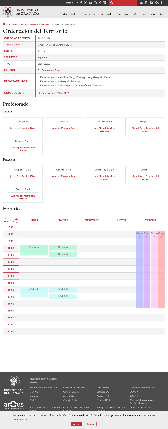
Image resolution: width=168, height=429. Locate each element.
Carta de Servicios (71, 391)
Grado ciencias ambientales (37, 24)
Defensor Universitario (74, 387)
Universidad (67, 14)
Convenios (35, 396)
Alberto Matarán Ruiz (63, 127)
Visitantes (140, 14)
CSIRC (33, 400)
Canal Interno (103, 387)
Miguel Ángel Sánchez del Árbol (145, 129)
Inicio (4, 24)
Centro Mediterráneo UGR (143, 387)
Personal (106, 14)
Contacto (157, 14)
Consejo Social (70, 400)
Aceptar (76, 424)
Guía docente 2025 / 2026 (55, 93)
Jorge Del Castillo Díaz (22, 127)
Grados (22, 24)
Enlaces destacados (43, 379)
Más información (21, 419)
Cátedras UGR (103, 391)
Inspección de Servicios (141, 407)
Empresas (122, 14)
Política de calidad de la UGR (43, 387)
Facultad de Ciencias (53, 70)
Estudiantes (88, 14)
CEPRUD (34, 391)
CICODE (134, 396)
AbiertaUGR (69, 396)
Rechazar (90, 424)
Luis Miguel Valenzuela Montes (23, 149)
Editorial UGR (103, 400)
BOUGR (134, 391)
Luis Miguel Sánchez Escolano (104, 129)
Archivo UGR (103, 396)
